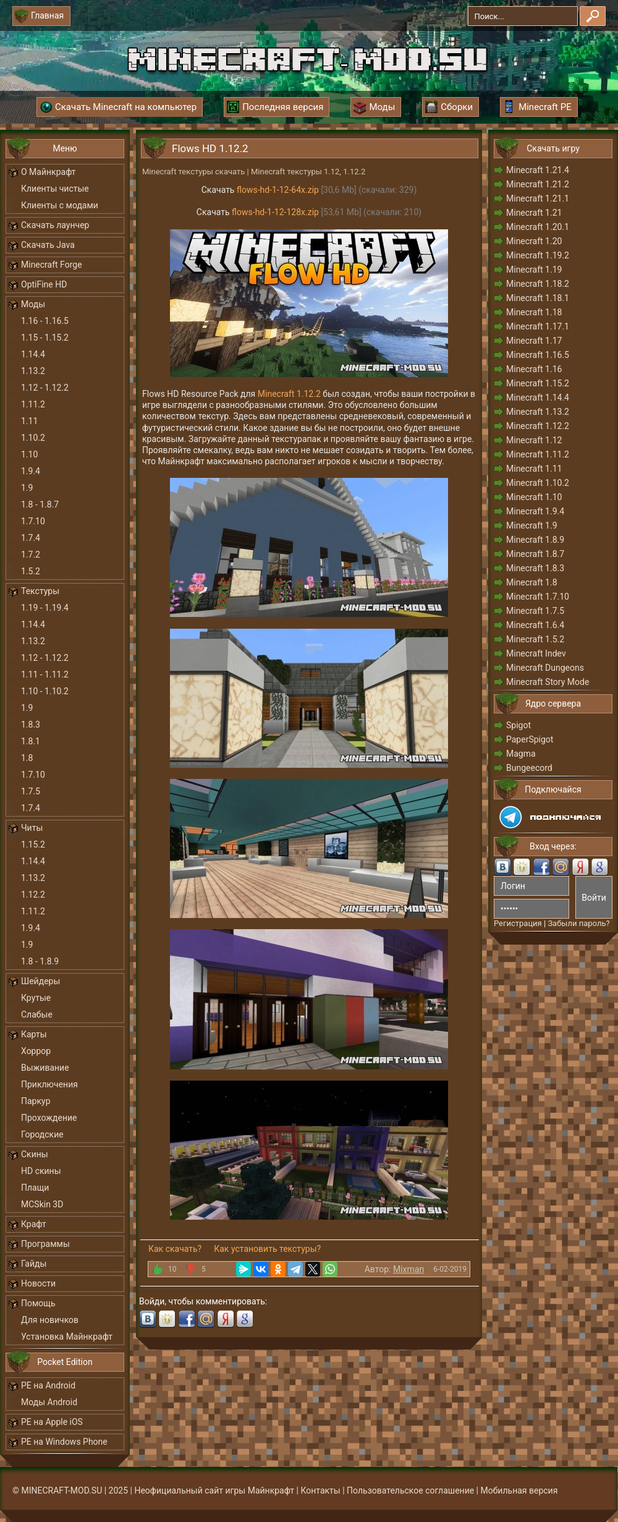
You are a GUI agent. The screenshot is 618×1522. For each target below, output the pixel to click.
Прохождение (49, 1118)
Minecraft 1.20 (534, 241)
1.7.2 (30, 554)
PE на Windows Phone (64, 1442)
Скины (34, 1154)
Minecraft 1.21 (534, 213)
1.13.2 (33, 371)
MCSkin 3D (42, 1204)
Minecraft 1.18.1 (537, 298)
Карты (34, 1034)
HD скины (41, 1171)
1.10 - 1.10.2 (45, 691)
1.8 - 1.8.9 (40, 961)
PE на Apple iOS (52, 1422)
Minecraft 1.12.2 (289, 394)
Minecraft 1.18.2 (537, 284)
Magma (521, 754)
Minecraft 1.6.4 (535, 625)
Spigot (518, 725)
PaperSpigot (529, 739)
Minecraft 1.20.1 (537, 227)
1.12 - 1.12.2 (45, 388)
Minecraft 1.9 (531, 525)
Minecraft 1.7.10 (537, 597)
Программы (45, 1244)
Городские (42, 1134)
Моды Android (49, 1402)
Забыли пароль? (578, 923)
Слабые (37, 1014)
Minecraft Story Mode (547, 682)
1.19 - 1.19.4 (45, 608)
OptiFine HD (44, 284)
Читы (32, 828)
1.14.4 (33, 354)
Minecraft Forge (51, 265)
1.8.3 (30, 724)
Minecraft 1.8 (531, 582)
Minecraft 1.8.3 (535, 568)
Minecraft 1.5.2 (535, 639)
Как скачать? (174, 1249)
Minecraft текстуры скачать (193, 171)
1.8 (27, 758)
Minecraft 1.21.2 (537, 184)
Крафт (33, 1224)
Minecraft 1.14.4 (537, 397)
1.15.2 (33, 844)
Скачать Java (48, 245)
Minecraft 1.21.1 (537, 198)
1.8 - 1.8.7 (40, 504)
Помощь (38, 1303)
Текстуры (40, 591)
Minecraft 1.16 (534, 369)
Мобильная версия (519, 1490)
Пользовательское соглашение (410, 1490)
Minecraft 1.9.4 (535, 511)
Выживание (45, 1068)
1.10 (29, 454)
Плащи (35, 1188)
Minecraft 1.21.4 (537, 170)
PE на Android (48, 1385)
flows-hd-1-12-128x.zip (275, 212)
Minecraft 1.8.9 (535, 540)
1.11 (29, 421)
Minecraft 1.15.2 (537, 383)
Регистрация (518, 923)
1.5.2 (30, 571)
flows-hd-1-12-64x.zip (278, 190)
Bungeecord (529, 768)
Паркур (36, 1101)
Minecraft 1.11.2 (537, 454)
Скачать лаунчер (55, 225)
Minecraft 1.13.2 (537, 412)
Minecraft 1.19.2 (537, 255)
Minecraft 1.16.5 (537, 355)
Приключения (49, 1084)
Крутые (36, 998)
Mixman (408, 1269)
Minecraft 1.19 (534, 269)
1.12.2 (33, 894)
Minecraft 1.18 (534, 312)
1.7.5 (30, 791)
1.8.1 (30, 741)
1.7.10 (33, 521)
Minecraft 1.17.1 (537, 326)
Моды (33, 304)
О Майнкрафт (48, 172)
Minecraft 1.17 (534, 341)
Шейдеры (40, 981)
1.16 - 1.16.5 (45, 321)
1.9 (27, 488)
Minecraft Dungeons (545, 668)
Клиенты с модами (59, 205)
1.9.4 (30, 471)
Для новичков (49, 1320)
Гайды (33, 1264)
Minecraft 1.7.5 (535, 611)
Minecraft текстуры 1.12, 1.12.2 (308, 171)
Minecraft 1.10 (534, 497)
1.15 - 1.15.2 (45, 337)
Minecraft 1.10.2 (537, 483)
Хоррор (36, 1051)
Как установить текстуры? (267, 1249)
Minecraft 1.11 (534, 469)
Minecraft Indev (536, 653)
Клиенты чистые (55, 188)
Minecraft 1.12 (534, 440)
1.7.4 (30, 538)
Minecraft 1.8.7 (535, 554)
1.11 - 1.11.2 (45, 674)
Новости (38, 1283)
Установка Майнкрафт (66, 1336)
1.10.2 (33, 438)
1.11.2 (33, 404)
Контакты (320, 1490)
